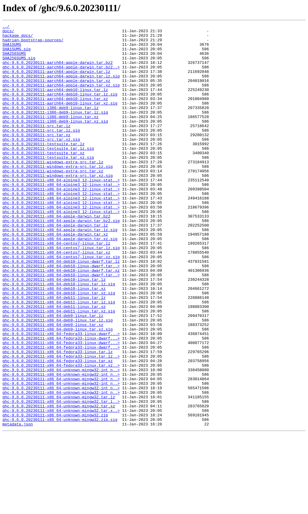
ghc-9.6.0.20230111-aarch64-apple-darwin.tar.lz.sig (61, 86)
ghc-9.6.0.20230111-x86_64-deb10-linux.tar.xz (54, 341)
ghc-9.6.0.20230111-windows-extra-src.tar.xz (52, 200)
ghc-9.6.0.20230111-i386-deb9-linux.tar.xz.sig (55, 141)
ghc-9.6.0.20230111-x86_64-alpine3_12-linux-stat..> (61, 211)
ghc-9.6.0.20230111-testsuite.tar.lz (43, 168)
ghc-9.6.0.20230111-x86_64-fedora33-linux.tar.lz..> (61, 423)
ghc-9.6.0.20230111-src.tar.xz (36, 157)
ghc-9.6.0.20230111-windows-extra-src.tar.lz (52, 190)
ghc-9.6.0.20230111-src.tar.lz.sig (41, 152)
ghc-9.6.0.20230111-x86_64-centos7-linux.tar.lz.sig (61, 293)
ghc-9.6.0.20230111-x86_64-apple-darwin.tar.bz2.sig (61, 260)
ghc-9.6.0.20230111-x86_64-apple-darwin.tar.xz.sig (59, 282)
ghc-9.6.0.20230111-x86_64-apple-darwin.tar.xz (55, 276)
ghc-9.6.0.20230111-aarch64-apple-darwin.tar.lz (56, 81)
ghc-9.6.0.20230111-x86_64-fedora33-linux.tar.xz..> (61, 434)
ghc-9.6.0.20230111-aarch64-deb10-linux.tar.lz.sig (59, 108)
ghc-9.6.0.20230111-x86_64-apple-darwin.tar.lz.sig (59, 271)
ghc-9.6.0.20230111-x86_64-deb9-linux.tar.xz (52, 385)
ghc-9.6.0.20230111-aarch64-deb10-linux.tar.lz (55, 103)
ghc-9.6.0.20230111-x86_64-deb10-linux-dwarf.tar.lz (61, 309)
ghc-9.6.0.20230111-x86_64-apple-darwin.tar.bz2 (56, 255)
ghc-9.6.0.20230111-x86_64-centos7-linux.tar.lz (56, 287)
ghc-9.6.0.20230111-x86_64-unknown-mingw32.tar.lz (58, 472)
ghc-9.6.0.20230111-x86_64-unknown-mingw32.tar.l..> (61, 477)
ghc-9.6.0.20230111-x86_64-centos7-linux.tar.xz (56, 298)
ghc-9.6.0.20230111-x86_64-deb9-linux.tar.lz (52, 374)
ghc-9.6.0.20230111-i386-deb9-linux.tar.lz (50, 124)
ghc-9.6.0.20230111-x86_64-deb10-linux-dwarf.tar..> (61, 314)
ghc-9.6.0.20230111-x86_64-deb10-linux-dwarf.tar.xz (61, 320)
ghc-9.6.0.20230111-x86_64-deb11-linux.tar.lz (54, 352)
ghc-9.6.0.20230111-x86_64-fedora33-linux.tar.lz (57, 417)
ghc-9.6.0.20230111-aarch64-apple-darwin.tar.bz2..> (61, 76)
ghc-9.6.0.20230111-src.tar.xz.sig (41, 162)
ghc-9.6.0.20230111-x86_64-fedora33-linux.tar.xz (57, 428)
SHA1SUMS (11, 49)
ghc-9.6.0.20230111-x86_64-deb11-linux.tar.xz (54, 363)
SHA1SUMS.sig (16, 54)
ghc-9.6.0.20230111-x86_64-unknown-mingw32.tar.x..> (61, 488)
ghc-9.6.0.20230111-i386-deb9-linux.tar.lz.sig (55, 130)
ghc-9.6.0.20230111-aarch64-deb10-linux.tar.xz (55, 114)
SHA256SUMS (14, 59)
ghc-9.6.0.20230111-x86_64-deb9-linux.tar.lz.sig (57, 379)
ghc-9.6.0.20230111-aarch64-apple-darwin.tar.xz (56, 92)
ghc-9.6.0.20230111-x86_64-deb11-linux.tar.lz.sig (58, 358)
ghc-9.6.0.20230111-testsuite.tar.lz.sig (48, 173)
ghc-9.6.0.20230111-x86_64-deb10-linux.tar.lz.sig (58, 336)
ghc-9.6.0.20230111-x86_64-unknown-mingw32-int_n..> (61, 439)
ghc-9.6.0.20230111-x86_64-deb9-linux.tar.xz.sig (57, 390)
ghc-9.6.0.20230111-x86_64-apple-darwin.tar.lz (55, 265)
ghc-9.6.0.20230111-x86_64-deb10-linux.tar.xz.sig (58, 347)
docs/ (8, 32)
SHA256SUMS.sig (18, 65)
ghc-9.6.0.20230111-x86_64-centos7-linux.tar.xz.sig (61, 303)
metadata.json (17, 504)
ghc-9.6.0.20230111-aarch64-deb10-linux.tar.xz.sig (59, 119)
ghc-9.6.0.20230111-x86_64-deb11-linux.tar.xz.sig (58, 368)
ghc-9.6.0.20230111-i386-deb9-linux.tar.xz (50, 135)
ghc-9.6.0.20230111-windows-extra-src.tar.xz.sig (57, 206)
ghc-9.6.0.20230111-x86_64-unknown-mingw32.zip (55, 493)
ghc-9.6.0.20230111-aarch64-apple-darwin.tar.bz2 (57, 70)
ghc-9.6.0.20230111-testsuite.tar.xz (43, 179)
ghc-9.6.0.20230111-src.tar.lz (36, 146)
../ (5, 27)
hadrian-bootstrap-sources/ (32, 43)
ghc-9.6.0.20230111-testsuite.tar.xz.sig (48, 184)
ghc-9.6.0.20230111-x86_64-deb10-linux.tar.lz (54, 331)
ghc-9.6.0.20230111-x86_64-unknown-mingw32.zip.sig (59, 499)
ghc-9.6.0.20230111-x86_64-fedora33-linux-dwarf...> (61, 396)
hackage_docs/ (17, 38)
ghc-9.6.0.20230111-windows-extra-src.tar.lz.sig (57, 195)
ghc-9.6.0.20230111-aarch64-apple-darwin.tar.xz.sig (61, 97)
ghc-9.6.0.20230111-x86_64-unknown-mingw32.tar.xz (58, 482)
